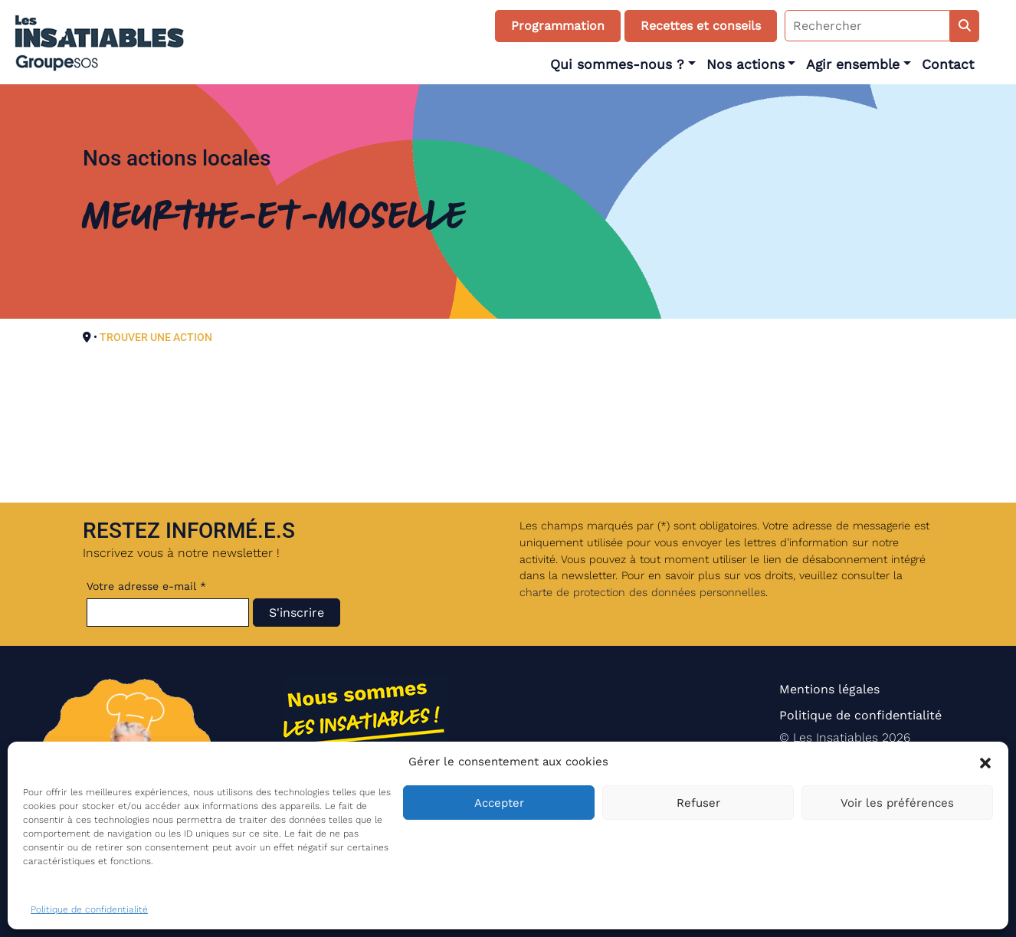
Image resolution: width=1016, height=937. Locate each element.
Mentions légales (829, 689)
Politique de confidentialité (89, 909)
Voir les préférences (897, 803)
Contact (948, 64)
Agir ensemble (853, 64)
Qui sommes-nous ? (617, 64)
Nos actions (745, 64)
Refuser (698, 803)
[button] (985, 761)
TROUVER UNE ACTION (156, 337)
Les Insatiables (835, 737)
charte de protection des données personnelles (642, 592)
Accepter (499, 803)
